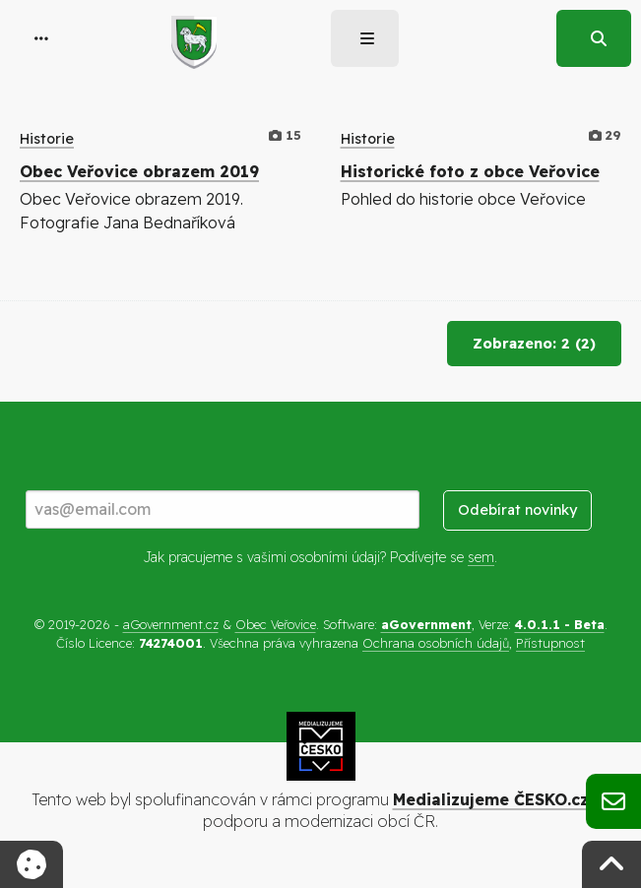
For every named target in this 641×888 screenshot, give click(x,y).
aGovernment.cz (171, 624)
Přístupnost (550, 643)
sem (481, 557)
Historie (47, 139)
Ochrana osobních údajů (435, 643)
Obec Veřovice (275, 624)
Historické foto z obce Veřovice (470, 171)
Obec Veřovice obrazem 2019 (139, 171)
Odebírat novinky (517, 510)
